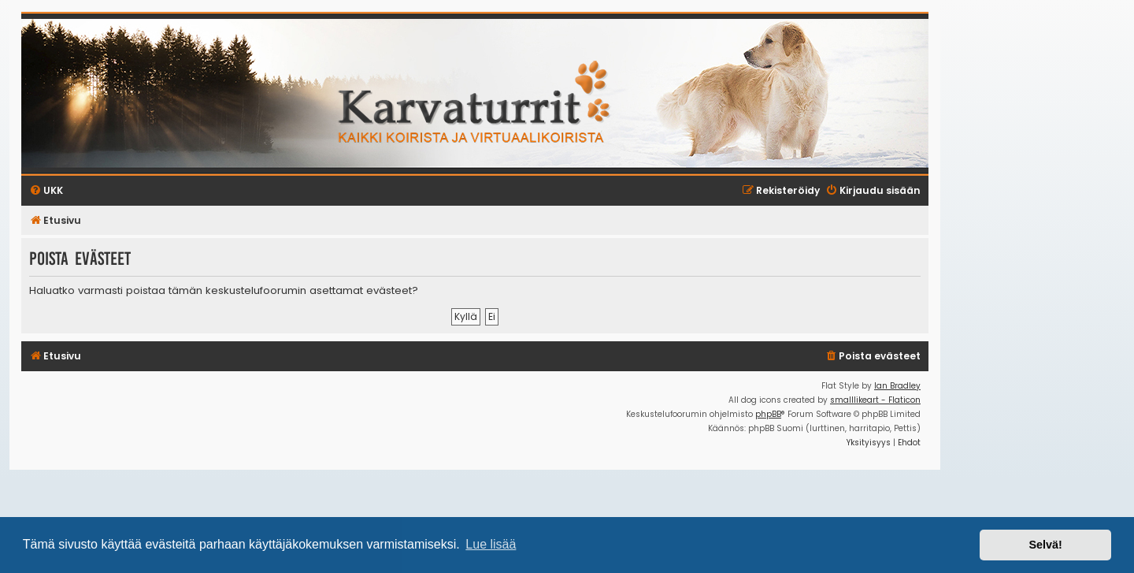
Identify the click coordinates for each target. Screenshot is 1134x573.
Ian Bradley (897, 386)
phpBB (768, 414)
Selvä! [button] (1045, 544)
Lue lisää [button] (490, 544)
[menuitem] (873, 356)
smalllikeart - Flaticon (875, 400)
